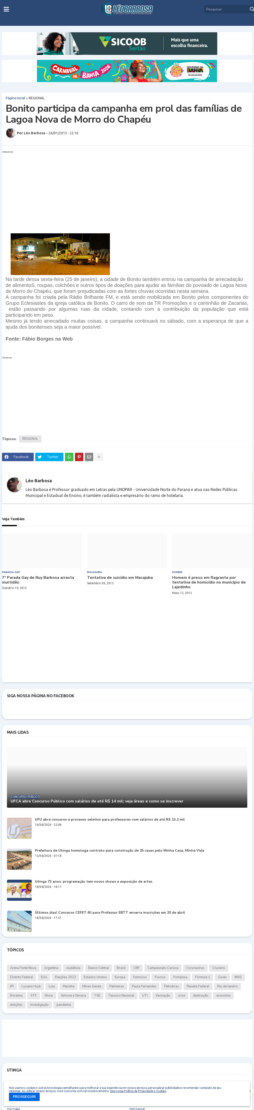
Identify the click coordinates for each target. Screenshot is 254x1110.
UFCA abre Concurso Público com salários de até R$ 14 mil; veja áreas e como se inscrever (97, 801)
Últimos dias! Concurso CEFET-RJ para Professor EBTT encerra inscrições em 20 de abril (110, 913)
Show (49, 995)
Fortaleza (180, 977)
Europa (120, 977)
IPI (12, 986)
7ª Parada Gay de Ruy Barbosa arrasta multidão (38, 580)
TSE (97, 995)
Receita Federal (198, 986)
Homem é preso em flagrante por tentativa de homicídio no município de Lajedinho (209, 582)
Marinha (68, 986)
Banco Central (98, 968)
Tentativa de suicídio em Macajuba (120, 577)
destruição (200, 995)
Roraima (16, 995)
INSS (238, 977)
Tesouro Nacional (121, 995)
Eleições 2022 (65, 977)
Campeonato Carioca (163, 968)
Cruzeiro (218, 968)
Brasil (121, 968)
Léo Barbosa (39, 480)
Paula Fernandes (144, 986)
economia (223, 995)
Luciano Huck (31, 986)
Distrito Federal (21, 977)
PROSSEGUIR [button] (24, 1096)
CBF (136, 968)
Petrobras (171, 986)
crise (181, 995)
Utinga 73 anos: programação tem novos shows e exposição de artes (93, 882)
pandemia (64, 1005)
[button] (6, 9)
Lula (52, 986)
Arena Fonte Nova (23, 968)
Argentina (51, 968)
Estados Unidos (95, 977)
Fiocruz (160, 977)
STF (34, 995)
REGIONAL (37, 98)
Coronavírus (195, 968)
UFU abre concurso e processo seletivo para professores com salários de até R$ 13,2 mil (110, 820)
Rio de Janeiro (227, 986)
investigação (39, 1005)
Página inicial (15, 98)
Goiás (222, 977)
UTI (145, 995)
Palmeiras (116, 986)
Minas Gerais (91, 986)
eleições (16, 1005)
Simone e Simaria (73, 995)
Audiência (73, 968)
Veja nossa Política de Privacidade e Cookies (138, 1091)
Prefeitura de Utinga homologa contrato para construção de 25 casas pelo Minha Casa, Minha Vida (119, 851)
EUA (44, 977)
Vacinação (163, 995)
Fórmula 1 (202, 977)
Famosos (140, 977)
